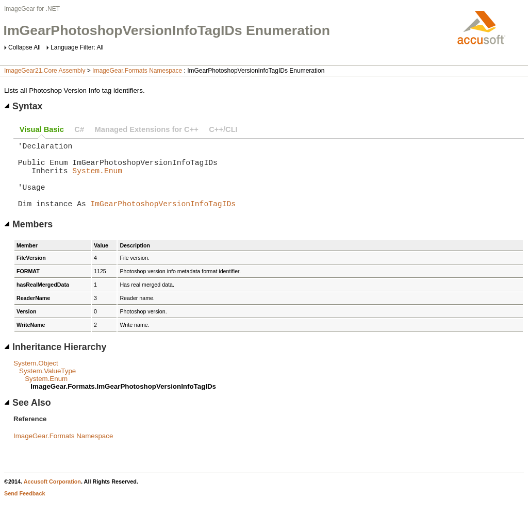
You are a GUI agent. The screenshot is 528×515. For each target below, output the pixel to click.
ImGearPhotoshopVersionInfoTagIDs (163, 217)
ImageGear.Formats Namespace (137, 70)
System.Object (35, 377)
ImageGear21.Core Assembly (44, 70)
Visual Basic (42, 129)
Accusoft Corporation (52, 496)
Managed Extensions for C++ (147, 129)
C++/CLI (223, 129)
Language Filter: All (77, 47)
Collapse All (24, 47)
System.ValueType (47, 385)
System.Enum (97, 178)
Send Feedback (24, 508)
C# (79, 129)
